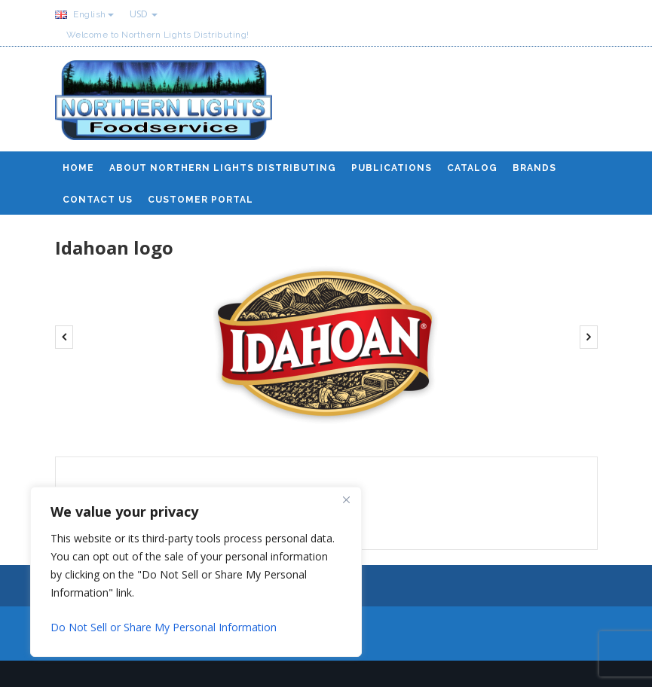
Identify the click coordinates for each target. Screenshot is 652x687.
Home (78, 168)
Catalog (472, 168)
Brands (534, 168)
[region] (196, 572)
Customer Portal (200, 199)
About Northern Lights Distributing (222, 168)
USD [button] (144, 14)
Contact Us (98, 199)
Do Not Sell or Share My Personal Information (164, 627)
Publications (391, 168)
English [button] (84, 14)
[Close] (346, 499)
